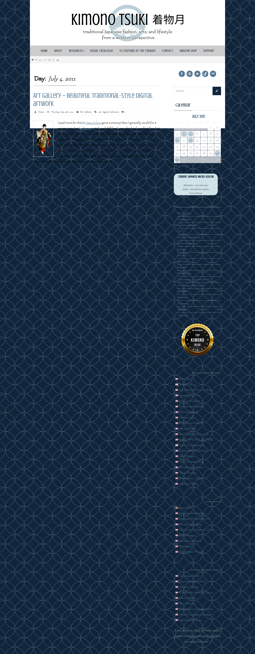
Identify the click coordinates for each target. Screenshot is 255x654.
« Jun (177, 166)
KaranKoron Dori (188, 395)
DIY (179, 231)
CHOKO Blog (185, 384)
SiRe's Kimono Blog (189, 462)
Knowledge (184, 273)
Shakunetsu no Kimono (191, 450)
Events (181, 255)
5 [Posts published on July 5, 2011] (190, 133)
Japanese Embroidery (190, 513)
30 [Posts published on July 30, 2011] (217, 153)
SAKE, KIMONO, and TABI (194, 439)
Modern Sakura (186, 587)
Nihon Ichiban (185, 598)
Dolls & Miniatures (188, 237)
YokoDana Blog (186, 484)
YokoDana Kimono (188, 620)
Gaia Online (93, 123)
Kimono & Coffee (187, 401)
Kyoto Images (185, 535)
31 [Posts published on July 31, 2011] (177, 159)
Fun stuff (183, 261)
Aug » (186, 166)
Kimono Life (184, 417)
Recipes (182, 291)
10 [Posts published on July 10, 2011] (177, 140)
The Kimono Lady (188, 478)
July (49, 59)
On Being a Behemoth (191, 285)
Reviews (182, 297)
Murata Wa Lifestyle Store (194, 592)
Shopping (183, 303)
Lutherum (85, 128)
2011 (41, 59)
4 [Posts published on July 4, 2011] (184, 133)
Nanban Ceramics (188, 541)
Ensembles (184, 243)
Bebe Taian (183, 379)
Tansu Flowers (186, 473)
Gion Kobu (183, 507)
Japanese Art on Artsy (190, 581)
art (100, 112)
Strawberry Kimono (189, 467)
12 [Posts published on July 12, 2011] (190, 140)
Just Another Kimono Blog (193, 390)
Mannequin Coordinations (193, 279)
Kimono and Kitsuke (189, 406)
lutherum (114, 112)
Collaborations (186, 225)
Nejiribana (183, 546)
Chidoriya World (187, 576)
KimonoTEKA (185, 428)
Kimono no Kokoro (188, 423)
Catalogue (183, 219)
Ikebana (182, 267)
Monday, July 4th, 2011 (62, 112)
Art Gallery (86, 112)
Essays (181, 249)
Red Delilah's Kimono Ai (192, 434)
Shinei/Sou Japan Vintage (193, 614)
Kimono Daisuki (186, 412)
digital (106, 112)
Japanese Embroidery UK (192, 519)
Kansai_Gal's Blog (188, 524)
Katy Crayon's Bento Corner (195, 530)
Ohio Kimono (185, 603)
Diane (41, 112)
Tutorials (183, 315)
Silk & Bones (184, 456)
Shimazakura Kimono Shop (194, 609)
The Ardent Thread (189, 552)
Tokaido (182, 309)
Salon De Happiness (189, 445)
